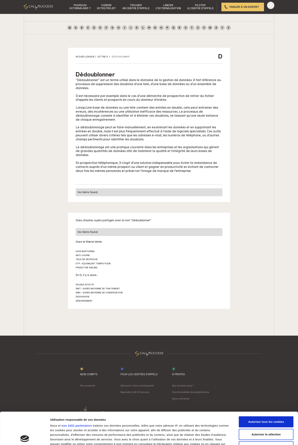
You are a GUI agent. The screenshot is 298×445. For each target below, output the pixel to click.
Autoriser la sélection (266, 402)
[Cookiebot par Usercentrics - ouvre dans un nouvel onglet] (24, 437)
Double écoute (85, 284)
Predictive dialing (86, 267)
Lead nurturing (85, 251)
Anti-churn (83, 255)
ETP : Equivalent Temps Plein (93, 263)
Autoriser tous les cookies (266, 389)
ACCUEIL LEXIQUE (85, 56)
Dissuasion (82, 296)
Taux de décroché (87, 259)
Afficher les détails (210, 437)
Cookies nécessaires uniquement (266, 414)
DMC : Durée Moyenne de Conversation (99, 292)
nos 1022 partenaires (77, 393)
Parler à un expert (244, 7)
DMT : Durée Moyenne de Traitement (98, 288)
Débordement (84, 300)
